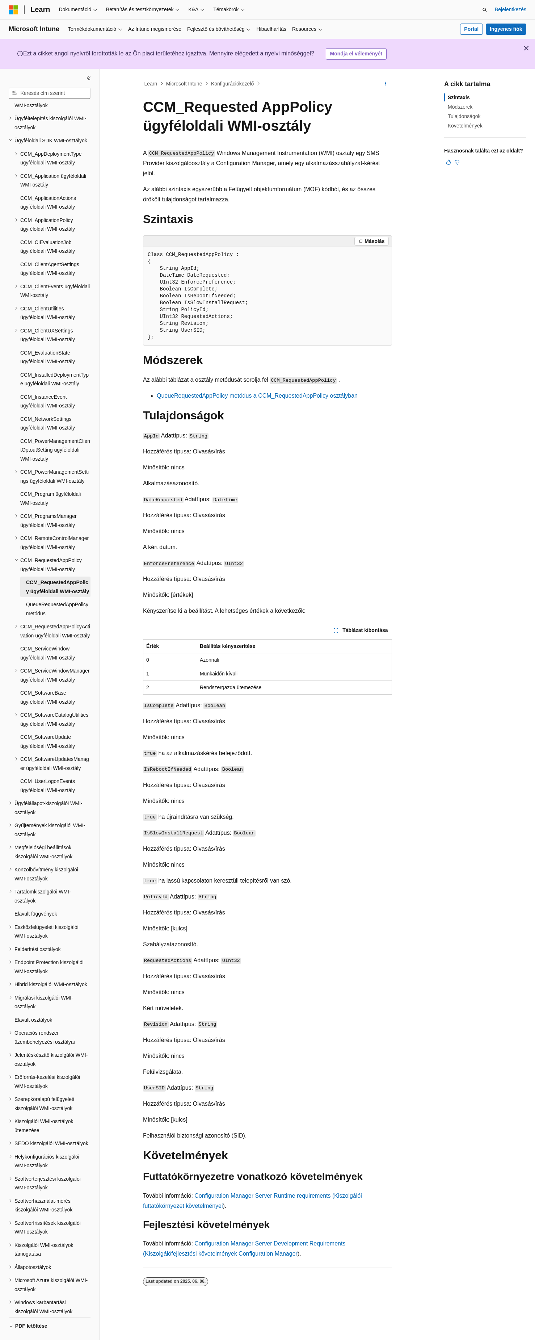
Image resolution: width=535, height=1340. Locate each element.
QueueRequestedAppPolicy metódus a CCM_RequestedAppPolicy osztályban (257, 396)
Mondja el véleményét (356, 53)
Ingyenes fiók (506, 29)
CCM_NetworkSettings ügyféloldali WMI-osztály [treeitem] (47, 403)
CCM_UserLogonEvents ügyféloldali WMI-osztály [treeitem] (47, 765)
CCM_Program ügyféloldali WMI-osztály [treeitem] (50, 478)
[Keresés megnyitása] (484, 9)
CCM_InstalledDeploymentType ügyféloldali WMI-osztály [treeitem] (54, 359)
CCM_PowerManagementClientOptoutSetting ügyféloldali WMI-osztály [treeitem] (55, 430)
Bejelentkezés (510, 9)
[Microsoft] (13, 9)
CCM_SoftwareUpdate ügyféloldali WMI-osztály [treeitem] (47, 721)
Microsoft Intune (184, 84)
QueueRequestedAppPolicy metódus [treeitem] (57, 589)
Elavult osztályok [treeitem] (33, 1000)
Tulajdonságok (464, 116)
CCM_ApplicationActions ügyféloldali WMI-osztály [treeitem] (48, 182)
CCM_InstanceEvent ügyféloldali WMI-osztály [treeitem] (47, 381)
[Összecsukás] (88, 78)
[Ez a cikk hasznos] (448, 162)
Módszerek (460, 107)
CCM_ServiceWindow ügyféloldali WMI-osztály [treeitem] (47, 633)
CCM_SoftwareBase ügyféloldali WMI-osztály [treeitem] (47, 677)
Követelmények (465, 126)
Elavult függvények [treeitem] (35, 894)
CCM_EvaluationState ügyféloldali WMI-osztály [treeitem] (47, 337)
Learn (150, 84)
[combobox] (49, 93)
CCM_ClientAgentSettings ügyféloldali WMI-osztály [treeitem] (49, 249)
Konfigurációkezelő (232, 84)
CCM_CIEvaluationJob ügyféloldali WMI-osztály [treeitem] (47, 226)
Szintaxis (459, 97)
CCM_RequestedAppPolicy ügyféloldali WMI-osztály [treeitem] (57, 567)
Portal (471, 29)
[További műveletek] (385, 83)
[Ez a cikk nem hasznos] (457, 162)
